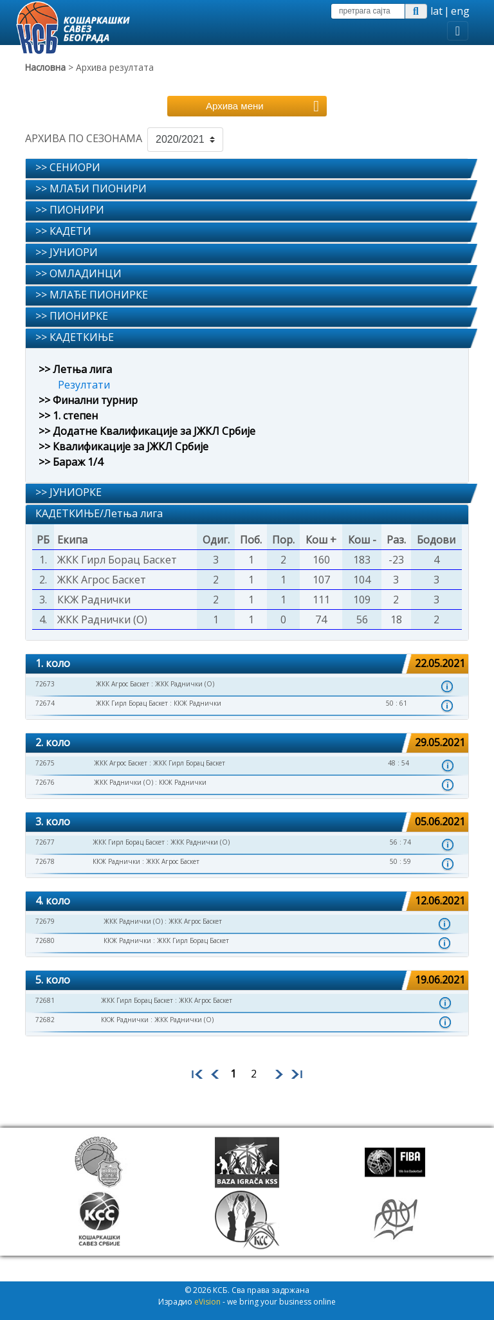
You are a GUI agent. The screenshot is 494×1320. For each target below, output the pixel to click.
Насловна (45, 67)
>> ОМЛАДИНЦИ (78, 273)
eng (460, 11)
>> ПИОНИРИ (69, 210)
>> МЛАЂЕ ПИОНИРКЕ (91, 295)
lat (436, 11)
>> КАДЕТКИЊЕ (74, 337)
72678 (45, 861)
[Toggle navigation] (457, 31)
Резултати (84, 385)
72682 (45, 1019)
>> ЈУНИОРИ (66, 252)
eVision (207, 1301)
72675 (45, 762)
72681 (45, 1000)
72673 (45, 683)
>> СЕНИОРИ (67, 167)
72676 (45, 782)
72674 (45, 703)
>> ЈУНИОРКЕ (68, 492)
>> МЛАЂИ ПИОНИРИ (91, 188)
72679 (45, 921)
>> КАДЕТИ (63, 231)
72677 (45, 842)
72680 (45, 940)
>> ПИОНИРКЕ (71, 316)
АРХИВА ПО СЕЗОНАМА (83, 138)
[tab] (247, 169)
